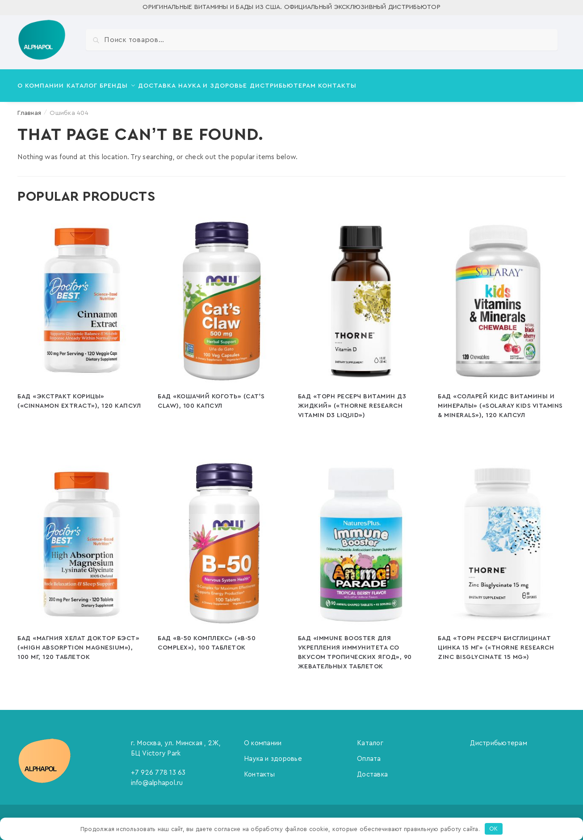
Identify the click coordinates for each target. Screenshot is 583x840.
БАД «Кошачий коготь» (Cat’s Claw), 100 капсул (211, 396)
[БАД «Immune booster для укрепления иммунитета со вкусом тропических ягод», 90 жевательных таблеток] (361, 537)
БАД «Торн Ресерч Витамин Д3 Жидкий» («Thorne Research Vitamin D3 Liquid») (352, 400)
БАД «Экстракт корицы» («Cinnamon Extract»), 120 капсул (79, 396)
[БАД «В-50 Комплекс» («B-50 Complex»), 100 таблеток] (221, 537)
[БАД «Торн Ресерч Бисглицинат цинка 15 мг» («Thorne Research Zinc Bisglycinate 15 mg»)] (501, 537)
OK (493, 829)
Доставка (372, 769)
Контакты (259, 769)
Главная (29, 108)
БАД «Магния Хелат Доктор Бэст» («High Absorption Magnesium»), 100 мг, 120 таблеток (78, 642)
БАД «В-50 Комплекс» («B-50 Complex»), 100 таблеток (207, 638)
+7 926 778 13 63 (158, 767)
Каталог (370, 737)
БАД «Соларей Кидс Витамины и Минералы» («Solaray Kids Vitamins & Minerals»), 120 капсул (500, 400)
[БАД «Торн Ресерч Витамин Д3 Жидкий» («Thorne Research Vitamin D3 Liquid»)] (361, 295)
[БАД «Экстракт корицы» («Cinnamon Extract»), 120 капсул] (80, 295)
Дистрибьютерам (498, 737)
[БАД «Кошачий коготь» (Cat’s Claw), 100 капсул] (221, 295)
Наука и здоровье (273, 753)
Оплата (369, 753)
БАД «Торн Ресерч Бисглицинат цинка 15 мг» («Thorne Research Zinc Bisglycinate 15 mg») (496, 642)
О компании (263, 737)
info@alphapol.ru (157, 777)
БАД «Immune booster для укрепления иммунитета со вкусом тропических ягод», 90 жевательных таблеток (355, 647)
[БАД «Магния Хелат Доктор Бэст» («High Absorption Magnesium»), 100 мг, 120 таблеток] (80, 537)
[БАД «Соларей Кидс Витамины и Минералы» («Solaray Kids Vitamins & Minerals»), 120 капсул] (501, 295)
